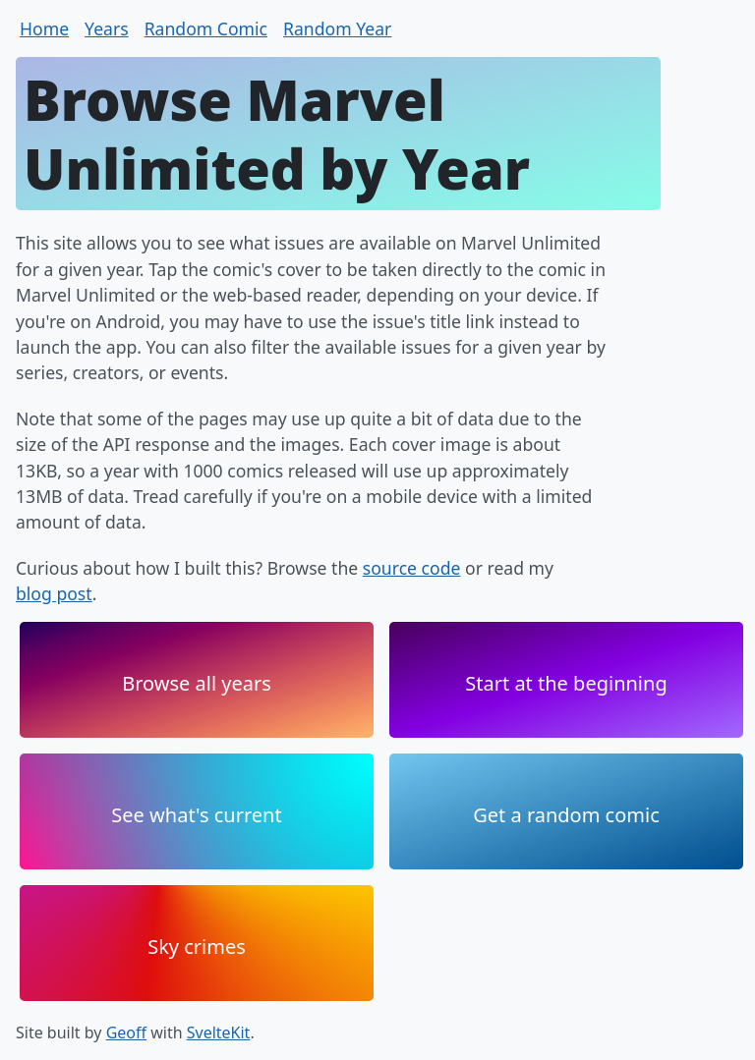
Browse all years (196, 683)
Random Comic (206, 28)
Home (44, 28)
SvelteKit (219, 1032)
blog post (54, 593)
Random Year (337, 28)
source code (412, 568)
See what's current (196, 815)
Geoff (126, 1032)
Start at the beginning (566, 683)
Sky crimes (196, 946)
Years (107, 28)
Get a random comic (566, 815)
